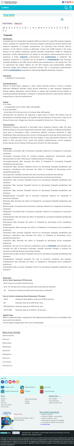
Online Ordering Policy (31, 399)
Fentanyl (6, 339)
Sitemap (27, 401)
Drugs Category (7, 23)
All (4, 27)
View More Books (45, 424)
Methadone (7, 347)
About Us (3, 399)
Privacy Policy (5, 406)
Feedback (27, 403)
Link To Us (4, 402)
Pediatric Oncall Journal (55, 402)
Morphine (6, 350)
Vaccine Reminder (54, 401)
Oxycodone (7, 362)
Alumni (3, 401)
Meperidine (7, 343)
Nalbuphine (7, 354)
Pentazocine (7, 366)
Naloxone (6, 358)
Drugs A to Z (18, 23)
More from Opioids (11, 332)
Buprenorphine (8, 335)
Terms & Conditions (6, 404)
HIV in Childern (53, 399)
